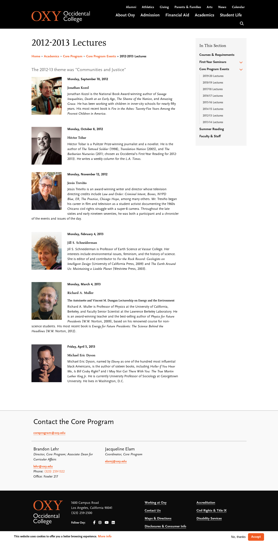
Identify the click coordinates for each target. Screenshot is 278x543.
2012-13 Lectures (213, 115)
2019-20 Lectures (213, 76)
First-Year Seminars (212, 62)
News (222, 7)
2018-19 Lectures (213, 82)
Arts (210, 7)
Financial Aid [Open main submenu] (177, 16)
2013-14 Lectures (213, 122)
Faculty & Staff (209, 136)
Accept (256, 537)
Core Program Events (101, 56)
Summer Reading (211, 129)
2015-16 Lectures (213, 102)
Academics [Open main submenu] (204, 16)
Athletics (148, 7)
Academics (51, 56)
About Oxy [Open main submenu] (125, 16)
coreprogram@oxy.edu (49, 433)
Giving (164, 7)
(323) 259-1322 (54, 472)
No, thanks (238, 536)
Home (35, 56)
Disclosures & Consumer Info (165, 526)
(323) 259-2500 (81, 513)
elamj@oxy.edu (116, 461)
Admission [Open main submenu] (150, 16)
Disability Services (209, 519)
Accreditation (206, 503)
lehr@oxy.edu (43, 467)
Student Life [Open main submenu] (231, 16)
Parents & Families (187, 7)
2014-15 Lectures (213, 109)
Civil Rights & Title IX (212, 511)
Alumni (131, 7)
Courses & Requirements (216, 55)
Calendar (238, 7)
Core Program (72, 56)
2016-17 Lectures (213, 95)
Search (241, 23)
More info (104, 536)
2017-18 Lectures (213, 89)
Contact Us (153, 511)
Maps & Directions (158, 519)
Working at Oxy (156, 503)
